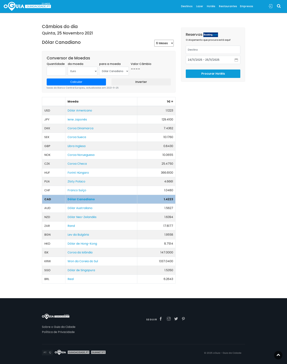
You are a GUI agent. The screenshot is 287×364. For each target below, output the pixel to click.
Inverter (141, 82)
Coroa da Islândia (80, 252)
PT (45, 352)
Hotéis (211, 6)
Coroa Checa (77, 164)
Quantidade (56, 64)
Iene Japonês (77, 119)
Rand (71, 226)
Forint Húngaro (78, 173)
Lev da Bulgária (78, 235)
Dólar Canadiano (81, 199)
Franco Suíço (77, 190)
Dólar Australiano (80, 208)
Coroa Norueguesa (81, 155)
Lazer (199, 6)
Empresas (246, 6)
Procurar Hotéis (213, 70)
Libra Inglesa (76, 146)
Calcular (76, 82)
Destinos (187, 6)
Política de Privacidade (58, 332)
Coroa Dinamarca (80, 128)
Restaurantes (228, 6)
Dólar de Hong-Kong (82, 244)
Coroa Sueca (77, 137)
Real (71, 279)
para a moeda (110, 64)
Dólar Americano (80, 110)
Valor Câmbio (141, 64)
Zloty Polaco (76, 181)
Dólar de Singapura (81, 270)
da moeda (75, 64)
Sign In (270, 6)
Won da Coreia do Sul (83, 261)
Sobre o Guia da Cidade (58, 327)
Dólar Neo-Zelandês (82, 217)
